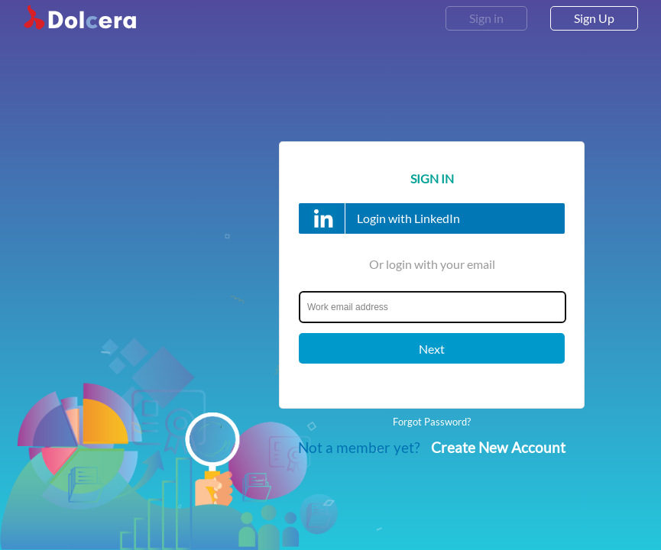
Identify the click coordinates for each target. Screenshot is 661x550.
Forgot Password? (432, 422)
